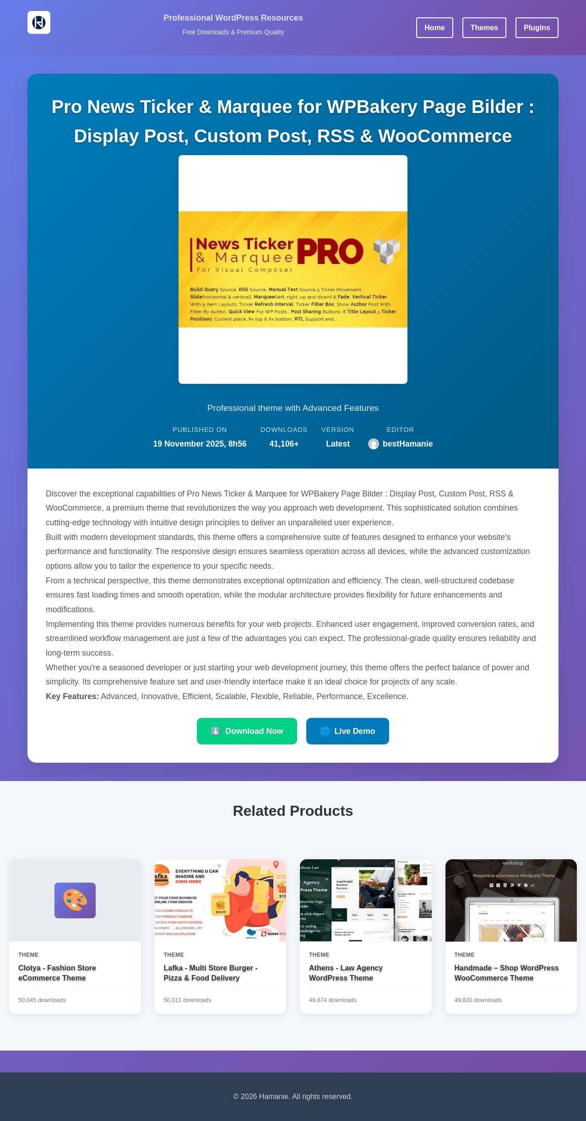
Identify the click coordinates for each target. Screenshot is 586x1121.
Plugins (537, 28)
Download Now (247, 731)
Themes (484, 28)
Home (434, 28)
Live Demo (347, 731)
